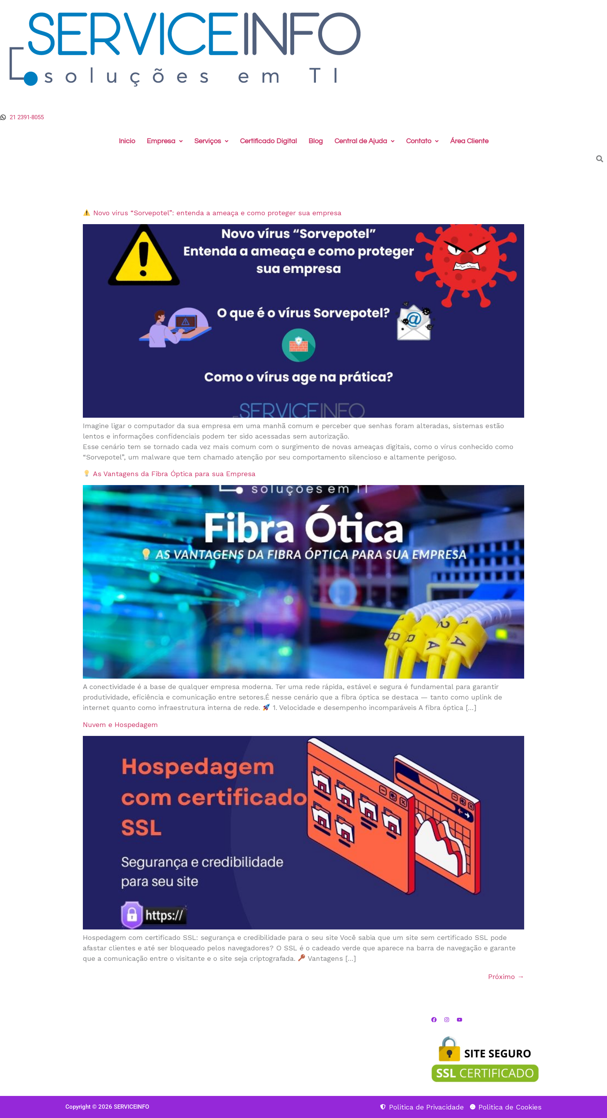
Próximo (506, 976)
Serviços (211, 141)
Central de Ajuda (364, 141)
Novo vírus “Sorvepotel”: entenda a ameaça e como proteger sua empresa (212, 213)
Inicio (127, 141)
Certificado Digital (268, 141)
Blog (316, 141)
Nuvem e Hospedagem (120, 724)
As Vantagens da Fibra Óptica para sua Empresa (169, 474)
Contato (422, 141)
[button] (165, 141)
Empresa (165, 141)
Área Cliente (469, 141)
